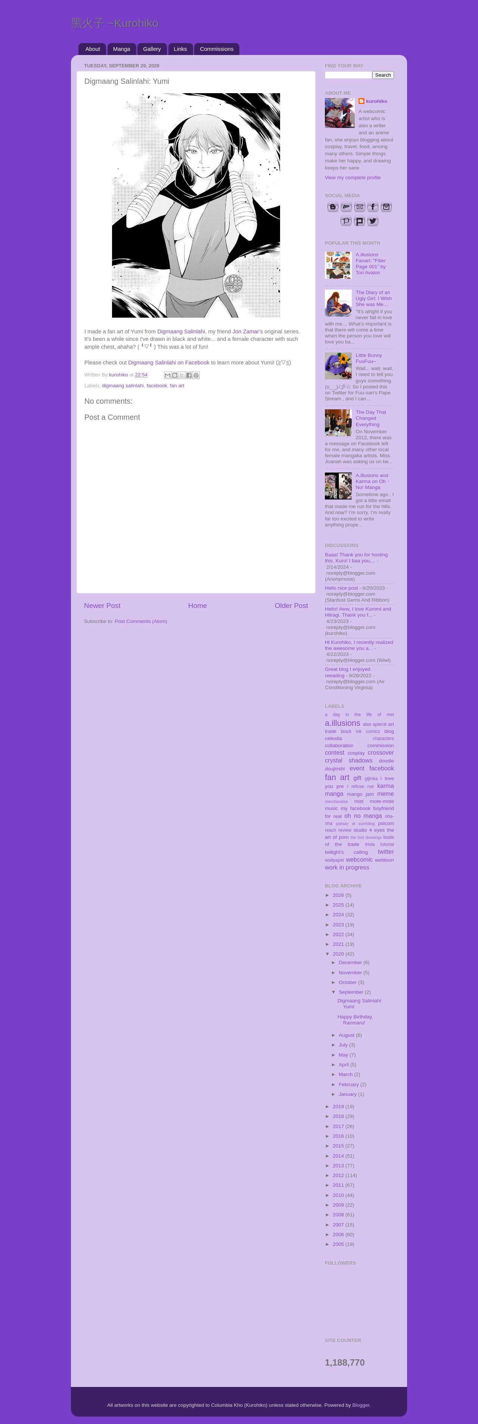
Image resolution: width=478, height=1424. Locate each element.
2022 (339, 934)
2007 (339, 1225)
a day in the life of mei (359, 714)
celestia (333, 738)
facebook (157, 385)
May (344, 1055)
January (348, 1094)
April (344, 1064)
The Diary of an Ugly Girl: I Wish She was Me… (374, 298)
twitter (386, 851)
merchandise (336, 801)
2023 (339, 925)
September (352, 992)
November (351, 972)
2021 (339, 944)
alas (367, 724)
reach (330, 830)
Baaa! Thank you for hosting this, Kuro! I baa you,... (356, 557)
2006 (339, 1234)
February (349, 1084)
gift (357, 777)
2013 (339, 1165)
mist (358, 801)
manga (334, 793)
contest (334, 752)
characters (383, 738)
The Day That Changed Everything (371, 418)
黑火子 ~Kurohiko (114, 23)
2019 (339, 1106)
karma (385, 785)
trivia (370, 844)
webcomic (359, 859)
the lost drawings (366, 837)
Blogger (361, 1405)
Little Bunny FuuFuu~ (369, 358)
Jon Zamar (246, 331)
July (344, 1045)
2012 (339, 1175)
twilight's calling (346, 852)
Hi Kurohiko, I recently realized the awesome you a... (359, 645)
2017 (339, 1126)
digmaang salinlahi (123, 385)
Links (180, 49)
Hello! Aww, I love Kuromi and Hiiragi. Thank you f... (358, 612)
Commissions (216, 49)
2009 (339, 1205)
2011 (339, 1185)
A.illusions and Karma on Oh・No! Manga (373, 481)
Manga (121, 49)
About (93, 49)
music (331, 808)
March (346, 1074)
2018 (339, 1116)
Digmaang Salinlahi (181, 331)
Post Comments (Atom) (141, 621)
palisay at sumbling (355, 823)
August (347, 1035)
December (351, 962)
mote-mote (382, 801)
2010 (339, 1195)
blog (389, 731)
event (357, 768)
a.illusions (342, 723)
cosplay (356, 753)
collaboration (339, 745)
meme (385, 793)
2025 (339, 905)
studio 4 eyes (369, 830)
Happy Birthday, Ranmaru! (355, 1020)
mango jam (360, 794)
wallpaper (334, 860)
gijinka (371, 778)
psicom (386, 823)
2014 (339, 1156)
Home (197, 605)
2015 (339, 1146)
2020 (339, 954)
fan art (177, 385)
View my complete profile (353, 177)
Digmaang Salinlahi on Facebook (168, 363)
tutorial (387, 844)
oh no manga (363, 815)
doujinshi (335, 768)
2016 (339, 1136)
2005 (339, 1244)
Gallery (152, 49)
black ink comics (360, 731)
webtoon (384, 860)
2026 (339, 895)
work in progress (347, 867)
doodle (386, 761)
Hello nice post (341, 588)
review (344, 830)
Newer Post (102, 605)
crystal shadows (349, 760)
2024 (339, 914)
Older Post (291, 605)
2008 (339, 1214)
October (348, 982)
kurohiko (376, 101)
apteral (380, 724)
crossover (381, 752)
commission (380, 745)
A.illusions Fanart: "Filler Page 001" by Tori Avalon (371, 264)
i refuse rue (360, 786)
